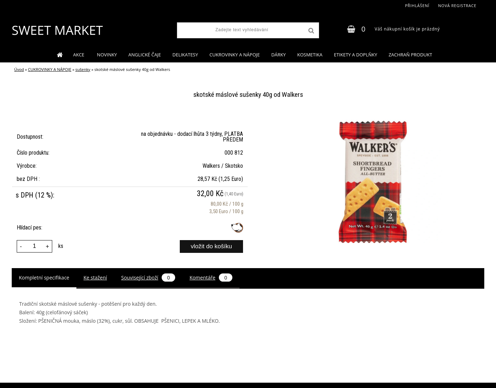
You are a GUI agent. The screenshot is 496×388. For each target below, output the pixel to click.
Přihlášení (417, 5)
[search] (310, 31)
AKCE (79, 54)
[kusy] (34, 246)
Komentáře (210, 277)
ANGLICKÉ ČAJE (144, 54)
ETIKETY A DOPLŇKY (355, 54)
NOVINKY (107, 54)
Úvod (19, 69)
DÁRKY (278, 54)
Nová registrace (457, 5)
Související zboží (148, 277)
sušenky (82, 69)
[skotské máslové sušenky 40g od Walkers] (374, 117)
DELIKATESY (185, 54)
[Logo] (57, 30)
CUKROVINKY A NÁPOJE (234, 54)
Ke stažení (95, 277)
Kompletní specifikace (44, 277)
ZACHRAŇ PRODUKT (410, 54)
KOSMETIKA (309, 54)
